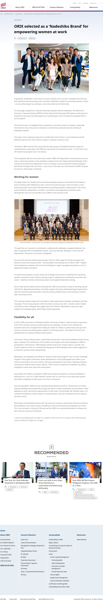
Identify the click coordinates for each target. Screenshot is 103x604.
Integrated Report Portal (29, 551)
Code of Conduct (5, 561)
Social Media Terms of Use (46, 599)
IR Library (24, 568)
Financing (23, 487)
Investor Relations (57, 7)
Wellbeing (32, 38)
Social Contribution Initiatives (59, 581)
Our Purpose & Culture (7, 546)
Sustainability (75, 7)
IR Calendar (24, 554)
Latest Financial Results (28, 543)
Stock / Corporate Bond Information (32, 572)
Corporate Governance (28, 560)
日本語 (74, 3)
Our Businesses (5, 540)
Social (51, 554)
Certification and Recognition (58, 584)
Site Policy (3, 599)
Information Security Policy (28, 599)
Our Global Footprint (7, 543)
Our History (4, 552)
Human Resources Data (59, 572)
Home (2, 531)
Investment (13, 487)
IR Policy (23, 575)
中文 (79, 3)
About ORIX (19, 7)
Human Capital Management (59, 557)
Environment (53, 551)
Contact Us (93, 3)
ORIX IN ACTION (38, 7)
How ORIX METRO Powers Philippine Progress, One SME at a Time (85, 483)
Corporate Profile (6, 555)
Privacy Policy (13, 599)
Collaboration (22, 38)
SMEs (45, 492)
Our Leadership (5, 549)
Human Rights (54, 575)
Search (102, 3)
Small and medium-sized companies (85, 498)
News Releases (81, 540)
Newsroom (93, 7)
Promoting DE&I (57, 560)
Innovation (54, 492)
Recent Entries (51, 456)
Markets (9, 490)
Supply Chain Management (59, 578)
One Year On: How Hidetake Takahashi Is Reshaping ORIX (17, 481)
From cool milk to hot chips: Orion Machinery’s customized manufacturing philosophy (50, 484)
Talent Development (58, 563)
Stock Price (24, 540)
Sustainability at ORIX (56, 540)
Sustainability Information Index (59, 587)
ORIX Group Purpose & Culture (84, 495)
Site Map (85, 3)
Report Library (53, 543)
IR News (23, 557)
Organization (4, 558)
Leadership (78, 492)
